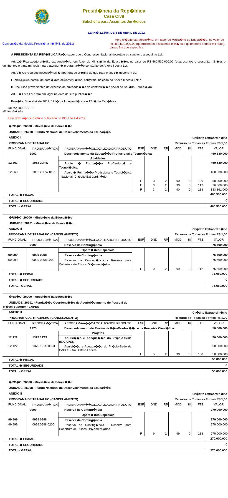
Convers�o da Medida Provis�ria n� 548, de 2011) (38, 43)
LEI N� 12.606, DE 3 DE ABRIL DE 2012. (117, 32)
